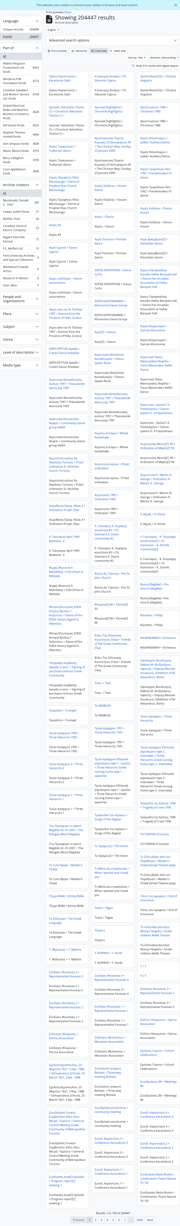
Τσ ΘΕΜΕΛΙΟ (103, 706)
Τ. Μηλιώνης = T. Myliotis (65, 949)
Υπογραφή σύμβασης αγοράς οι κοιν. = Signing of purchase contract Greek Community (67, 669)
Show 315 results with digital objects (155, 65)
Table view (118, 50)
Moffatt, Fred (21, 219)
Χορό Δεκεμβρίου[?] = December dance (154, 241)
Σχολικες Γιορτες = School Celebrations (157, 1053)
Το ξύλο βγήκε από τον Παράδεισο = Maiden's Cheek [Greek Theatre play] (157, 861)
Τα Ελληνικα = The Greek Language (65, 921)
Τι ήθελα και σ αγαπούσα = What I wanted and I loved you (112, 873)
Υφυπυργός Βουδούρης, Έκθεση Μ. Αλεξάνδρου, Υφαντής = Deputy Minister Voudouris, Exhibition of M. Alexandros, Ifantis (157, 669)
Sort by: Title (136, 57)
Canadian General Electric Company (21, 228)
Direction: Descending (163, 57)
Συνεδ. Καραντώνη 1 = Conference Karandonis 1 (111, 1172)
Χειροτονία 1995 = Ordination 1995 (106, 497)
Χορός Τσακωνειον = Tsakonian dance (62, 149)
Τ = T (143, 966)
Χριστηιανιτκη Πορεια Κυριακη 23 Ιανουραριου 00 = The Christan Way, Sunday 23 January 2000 (113, 144)
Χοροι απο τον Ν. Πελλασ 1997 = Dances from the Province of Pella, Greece (65, 314)
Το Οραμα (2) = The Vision (111, 846)
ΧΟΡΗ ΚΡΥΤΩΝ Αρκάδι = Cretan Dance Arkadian (64, 351)
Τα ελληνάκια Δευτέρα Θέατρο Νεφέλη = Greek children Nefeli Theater (156, 931)
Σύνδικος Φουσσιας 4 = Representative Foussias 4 (112, 978)
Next (150, 1220)
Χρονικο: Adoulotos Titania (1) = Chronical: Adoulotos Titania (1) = (66, 111)
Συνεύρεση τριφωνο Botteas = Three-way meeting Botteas (108, 1072)
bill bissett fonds (21, 126)
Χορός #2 (55, 225)
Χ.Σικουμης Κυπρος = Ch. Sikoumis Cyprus (111, 78)
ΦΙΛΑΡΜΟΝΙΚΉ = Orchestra (158, 638)
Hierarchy (79, 50)
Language (10, 21)
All (4, 56)
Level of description (18, 352)
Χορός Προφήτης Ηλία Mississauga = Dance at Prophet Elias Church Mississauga (64, 183)
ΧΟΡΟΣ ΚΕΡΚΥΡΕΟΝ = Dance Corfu (113, 272)
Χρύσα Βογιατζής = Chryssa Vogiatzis (158, 78)
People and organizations (14, 298)
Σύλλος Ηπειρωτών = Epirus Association (158, 1022)
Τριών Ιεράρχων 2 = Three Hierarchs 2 (66, 766)
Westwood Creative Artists (21, 269)
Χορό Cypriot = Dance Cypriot (63, 250)
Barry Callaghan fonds (21, 160)
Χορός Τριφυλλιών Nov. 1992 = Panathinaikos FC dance (156, 173)
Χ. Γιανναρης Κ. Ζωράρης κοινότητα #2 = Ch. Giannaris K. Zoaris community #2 (111, 532)
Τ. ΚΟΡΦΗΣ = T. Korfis (108, 953)
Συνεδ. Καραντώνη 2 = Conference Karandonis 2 (156, 1146)
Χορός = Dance (104, 217)
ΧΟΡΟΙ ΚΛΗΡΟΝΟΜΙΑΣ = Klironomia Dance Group (111, 303)
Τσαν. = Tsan (103, 683)
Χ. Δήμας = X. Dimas (153, 514)
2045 (140, 1220)
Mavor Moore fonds (21, 151)
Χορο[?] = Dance (105, 332)
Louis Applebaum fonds (21, 171)
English (21, 37)
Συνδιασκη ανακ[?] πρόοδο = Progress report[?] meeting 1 (66, 1181)
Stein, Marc (21, 286)
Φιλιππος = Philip (151, 615)
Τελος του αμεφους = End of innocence (158, 898)
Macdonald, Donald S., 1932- (21, 202)
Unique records (21, 30)
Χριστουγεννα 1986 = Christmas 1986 (154, 109)
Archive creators (16, 184)
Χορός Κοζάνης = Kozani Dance (110, 188)
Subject (9, 326)
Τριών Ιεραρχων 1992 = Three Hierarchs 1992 (64, 735)
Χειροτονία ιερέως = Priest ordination (112, 466)
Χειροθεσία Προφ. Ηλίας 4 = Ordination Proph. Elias (67, 508)
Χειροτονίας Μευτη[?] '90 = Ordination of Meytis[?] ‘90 (157, 446)
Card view (99, 50)
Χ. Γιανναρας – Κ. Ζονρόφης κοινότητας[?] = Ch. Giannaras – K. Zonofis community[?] (158, 543)
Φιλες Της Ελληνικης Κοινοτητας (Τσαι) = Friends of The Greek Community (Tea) (113, 642)
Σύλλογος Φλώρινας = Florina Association (63, 1036)
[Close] (175, 5)
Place (7, 313)
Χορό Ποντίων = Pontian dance (110, 241)
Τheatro (100, 930)
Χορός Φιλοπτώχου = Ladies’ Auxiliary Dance (155, 140)
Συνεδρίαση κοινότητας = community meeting (111, 1110)
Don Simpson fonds (21, 144)
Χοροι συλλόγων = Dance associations (65, 281)
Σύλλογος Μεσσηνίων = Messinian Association (110, 1040)
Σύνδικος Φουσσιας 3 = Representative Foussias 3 (157, 991)
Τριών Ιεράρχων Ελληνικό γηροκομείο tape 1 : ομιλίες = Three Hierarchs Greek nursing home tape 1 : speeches (112, 767)
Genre (8, 339)
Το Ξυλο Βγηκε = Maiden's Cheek (66, 867)
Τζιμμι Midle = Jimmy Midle (66, 896)
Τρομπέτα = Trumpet (62, 710)
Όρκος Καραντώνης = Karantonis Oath (63, 78)
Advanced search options (69, 40)
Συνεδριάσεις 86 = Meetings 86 (158, 1084)
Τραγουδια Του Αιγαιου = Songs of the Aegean (111, 817)
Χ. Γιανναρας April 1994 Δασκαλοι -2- (64, 539)
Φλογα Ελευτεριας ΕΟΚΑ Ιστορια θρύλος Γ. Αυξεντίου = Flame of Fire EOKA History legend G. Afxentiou (65, 615)
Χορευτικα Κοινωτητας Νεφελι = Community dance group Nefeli (67, 423)
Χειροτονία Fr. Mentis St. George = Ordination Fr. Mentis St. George (156, 479)
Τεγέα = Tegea (104, 908)
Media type (12, 365)
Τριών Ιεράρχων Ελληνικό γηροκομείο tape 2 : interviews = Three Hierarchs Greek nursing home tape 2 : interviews (157, 755)
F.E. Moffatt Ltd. (21, 249)
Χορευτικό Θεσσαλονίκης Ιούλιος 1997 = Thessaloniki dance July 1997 (67, 384)
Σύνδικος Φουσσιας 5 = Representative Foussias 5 (66, 974)
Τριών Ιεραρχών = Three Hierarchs (156, 718)
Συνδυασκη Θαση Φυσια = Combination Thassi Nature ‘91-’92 (158, 1178)
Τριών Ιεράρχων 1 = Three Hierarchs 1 (66, 797)
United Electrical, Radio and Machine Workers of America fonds (21, 112)
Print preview (57, 50)
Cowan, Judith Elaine (21, 212)
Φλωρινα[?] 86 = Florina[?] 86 (111, 607)
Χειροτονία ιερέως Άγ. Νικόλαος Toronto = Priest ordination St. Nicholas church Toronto (66, 464)
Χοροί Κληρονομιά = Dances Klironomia (153, 328)
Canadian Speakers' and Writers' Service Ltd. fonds (21, 94)
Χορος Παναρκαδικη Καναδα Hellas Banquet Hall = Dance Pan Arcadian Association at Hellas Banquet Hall (158, 278)
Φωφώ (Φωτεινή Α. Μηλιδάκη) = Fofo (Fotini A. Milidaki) (66, 572)
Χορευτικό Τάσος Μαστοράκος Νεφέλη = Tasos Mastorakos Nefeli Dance (156, 363)
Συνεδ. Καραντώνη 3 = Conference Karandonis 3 (111, 1141)
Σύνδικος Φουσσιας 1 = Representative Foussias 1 (112, 1009)
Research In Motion (21, 279)
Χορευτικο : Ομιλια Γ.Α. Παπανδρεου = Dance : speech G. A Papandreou (156, 409)
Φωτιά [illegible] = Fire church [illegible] (154, 586)
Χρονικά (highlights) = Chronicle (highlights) (109, 109)
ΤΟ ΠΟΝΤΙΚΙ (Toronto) (154, 834)
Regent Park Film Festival (21, 239)
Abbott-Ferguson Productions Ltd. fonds (21, 68)
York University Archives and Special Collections (21, 258)
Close (67, 12)
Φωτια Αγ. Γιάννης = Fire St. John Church (112, 576)
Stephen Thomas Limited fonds (21, 134)
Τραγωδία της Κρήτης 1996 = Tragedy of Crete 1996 (158, 805)
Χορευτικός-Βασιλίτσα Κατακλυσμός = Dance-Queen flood (110, 359)
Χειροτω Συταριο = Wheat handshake (111, 435)
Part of (8, 48)
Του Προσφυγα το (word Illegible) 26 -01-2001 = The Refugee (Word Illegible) (66, 830)
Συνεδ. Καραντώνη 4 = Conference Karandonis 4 (156, 1115)
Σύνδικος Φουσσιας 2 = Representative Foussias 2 (66, 1005)
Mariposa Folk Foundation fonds (21, 81)
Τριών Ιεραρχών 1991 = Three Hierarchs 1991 (110, 730)
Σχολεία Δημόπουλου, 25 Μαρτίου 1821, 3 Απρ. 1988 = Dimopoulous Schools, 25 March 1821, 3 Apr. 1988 (67, 1071)
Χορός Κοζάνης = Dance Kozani (156, 210)
